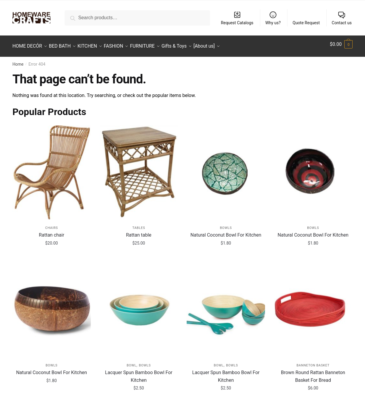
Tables (138, 224)
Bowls (226, 224)
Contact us (342, 18)
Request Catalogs (237, 18)
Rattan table (138, 231)
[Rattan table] (139, 169)
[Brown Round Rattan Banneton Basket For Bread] (313, 306)
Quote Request (306, 22)
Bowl (131, 362)
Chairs (51, 224)
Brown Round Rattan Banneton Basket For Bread (313, 372)
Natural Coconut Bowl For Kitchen (225, 231)
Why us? (273, 18)
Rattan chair (51, 231)
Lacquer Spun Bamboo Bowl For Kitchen (138, 372)
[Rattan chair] (51, 169)
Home (18, 60)
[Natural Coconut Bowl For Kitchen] (226, 169)
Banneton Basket (313, 362)
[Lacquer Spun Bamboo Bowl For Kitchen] (139, 306)
